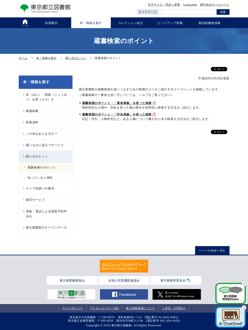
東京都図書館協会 (72, 280)
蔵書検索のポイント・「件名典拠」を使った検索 (117, 114)
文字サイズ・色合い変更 (164, 4)
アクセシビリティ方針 (104, 308)
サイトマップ (147, 12)
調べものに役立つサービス (45, 145)
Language (190, 4)
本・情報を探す (36, 82)
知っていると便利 (40, 177)
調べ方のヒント (37, 156)
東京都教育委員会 (173, 280)
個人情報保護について (140, 308)
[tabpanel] (124, 266)
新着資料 (32, 122)
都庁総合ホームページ (215, 4)
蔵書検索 (32, 111)
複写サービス (35, 199)
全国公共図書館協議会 (124, 280)
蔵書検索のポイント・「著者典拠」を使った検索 (117, 103)
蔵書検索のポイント (42, 167)
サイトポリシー (72, 308)
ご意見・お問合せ (174, 308)
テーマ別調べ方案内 (40, 188)
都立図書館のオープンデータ (46, 227)
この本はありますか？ (41, 133)
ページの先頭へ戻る (212, 250)
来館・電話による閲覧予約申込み (46, 214)
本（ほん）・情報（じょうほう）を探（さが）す (46, 97)
